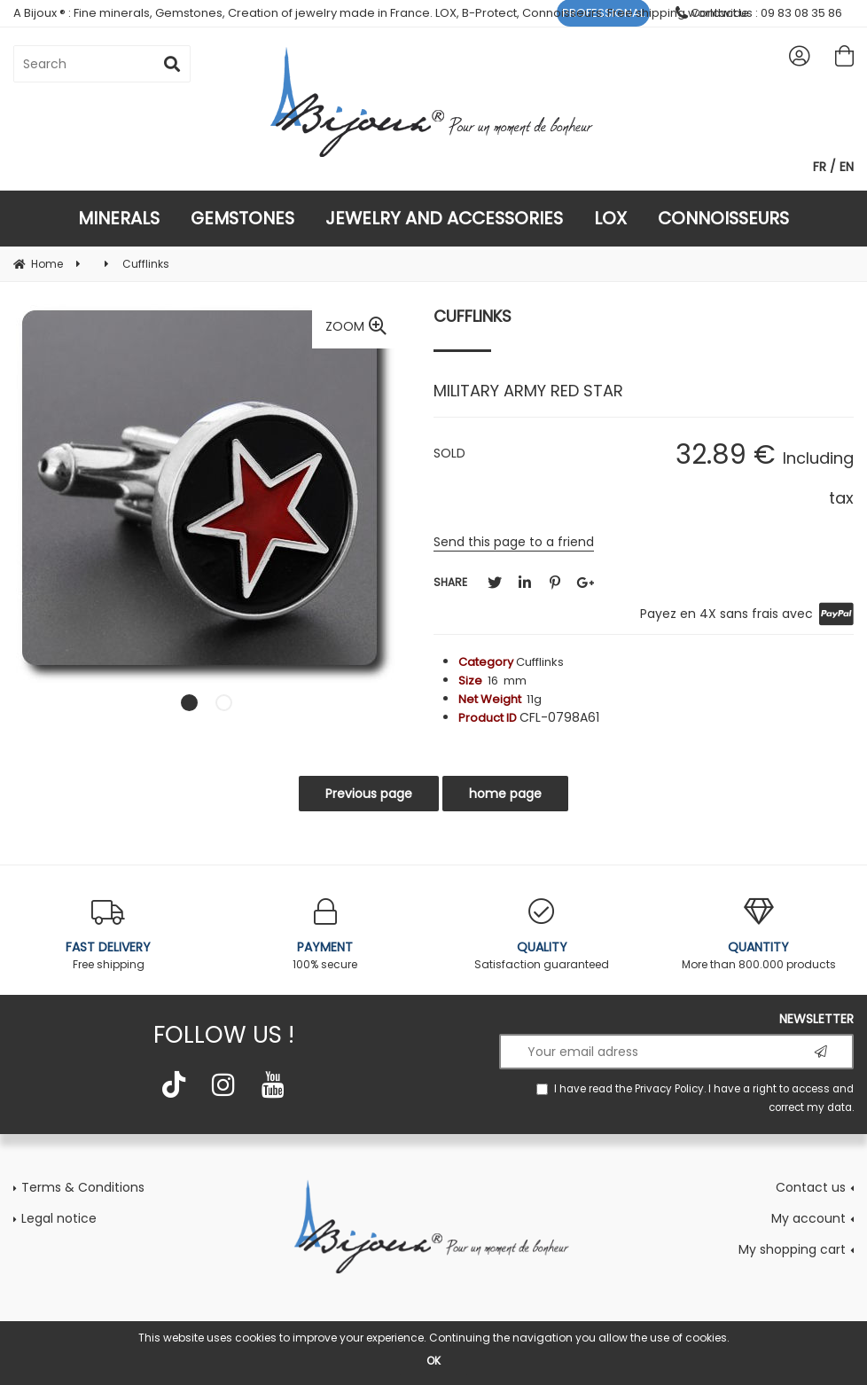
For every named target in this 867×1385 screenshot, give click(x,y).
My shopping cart (792, 1249)
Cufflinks (473, 316)
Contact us (811, 1187)
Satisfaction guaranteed (542, 935)
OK (433, 1360)
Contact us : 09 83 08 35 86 (759, 12)
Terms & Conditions (82, 1187)
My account (808, 1218)
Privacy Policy (669, 1089)
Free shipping (108, 935)
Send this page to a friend (514, 542)
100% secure (325, 935)
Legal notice (59, 1218)
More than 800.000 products (759, 935)
